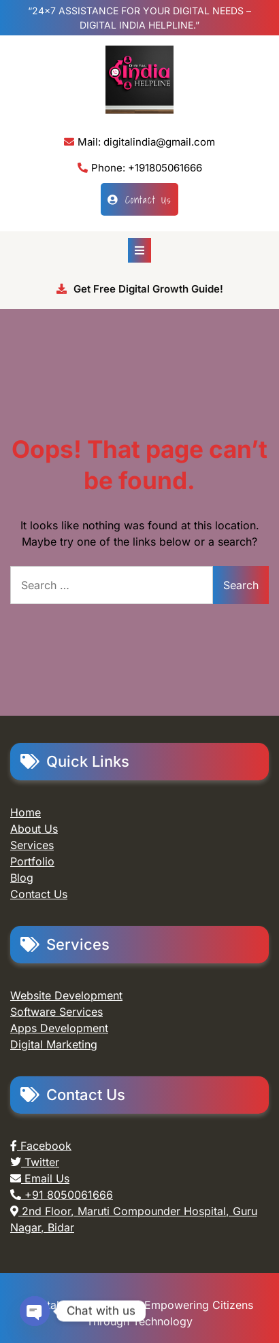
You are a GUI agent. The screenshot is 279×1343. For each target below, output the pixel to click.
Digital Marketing (53, 1044)
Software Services (56, 1011)
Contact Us (139, 199)
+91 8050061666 (61, 1194)
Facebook (40, 1146)
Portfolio (32, 861)
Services (32, 845)
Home (25, 812)
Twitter (34, 1162)
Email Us (39, 1178)
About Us (34, 828)
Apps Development (59, 1028)
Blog (21, 877)
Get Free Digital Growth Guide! (139, 288)
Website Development (66, 995)
